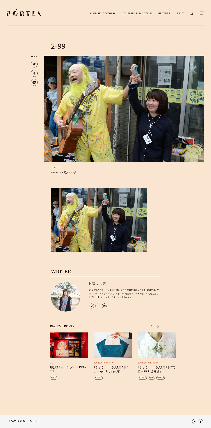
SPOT (180, 13)
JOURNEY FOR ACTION (137, 13)
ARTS (152, 378)
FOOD (54, 378)
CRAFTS (99, 378)
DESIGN (161, 378)
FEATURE (164, 13)
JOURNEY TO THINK (103, 13)
